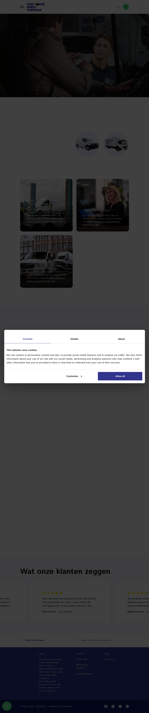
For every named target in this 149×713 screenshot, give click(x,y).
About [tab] (121, 339)
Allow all (120, 376)
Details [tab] (74, 339)
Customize (74, 376)
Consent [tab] (27, 339)
